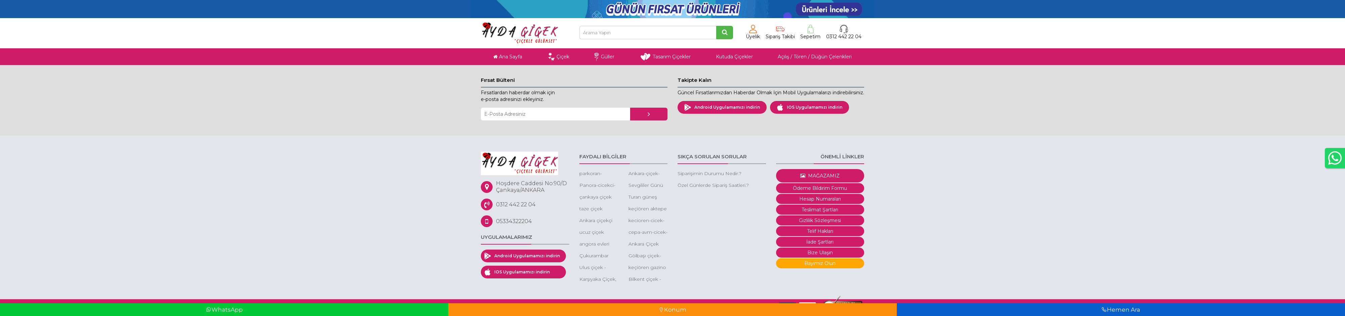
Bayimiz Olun (820, 263)
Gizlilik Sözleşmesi (820, 220)
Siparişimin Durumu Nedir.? (709, 173)
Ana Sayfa (507, 57)
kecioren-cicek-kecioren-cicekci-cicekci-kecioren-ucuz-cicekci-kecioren (647, 220)
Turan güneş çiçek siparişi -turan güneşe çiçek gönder (644, 197)
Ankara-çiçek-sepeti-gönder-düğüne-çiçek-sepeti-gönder (646, 173)
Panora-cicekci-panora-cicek (597, 185)
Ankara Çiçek (643, 244)
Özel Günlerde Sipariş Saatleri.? (713, 185)
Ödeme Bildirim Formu (820, 188)
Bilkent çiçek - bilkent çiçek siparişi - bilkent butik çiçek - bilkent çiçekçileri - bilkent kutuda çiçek (646, 279)
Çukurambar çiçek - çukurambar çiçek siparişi (594, 256)
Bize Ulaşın (820, 253)
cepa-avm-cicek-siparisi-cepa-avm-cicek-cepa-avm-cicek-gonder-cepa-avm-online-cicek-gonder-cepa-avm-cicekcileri (647, 232)
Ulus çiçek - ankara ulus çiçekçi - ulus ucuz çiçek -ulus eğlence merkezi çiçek (597, 267)
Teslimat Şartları (820, 210)
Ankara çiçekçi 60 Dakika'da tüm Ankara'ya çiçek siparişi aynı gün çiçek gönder (596, 220)
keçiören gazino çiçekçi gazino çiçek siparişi (647, 267)
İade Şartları (820, 242)
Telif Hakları (820, 231)
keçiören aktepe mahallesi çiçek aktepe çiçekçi (647, 209)
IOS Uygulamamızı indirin (809, 107)
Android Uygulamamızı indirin (722, 107)
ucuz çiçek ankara (591, 232)
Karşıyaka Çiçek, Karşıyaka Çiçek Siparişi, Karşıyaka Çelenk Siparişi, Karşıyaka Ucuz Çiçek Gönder (597, 279)
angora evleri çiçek (594, 244)
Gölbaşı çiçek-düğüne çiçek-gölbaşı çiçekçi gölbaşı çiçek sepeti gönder (645, 256)
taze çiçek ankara (591, 209)
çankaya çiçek (595, 197)
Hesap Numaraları (820, 199)
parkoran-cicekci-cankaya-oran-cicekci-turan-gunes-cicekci (598, 173)
